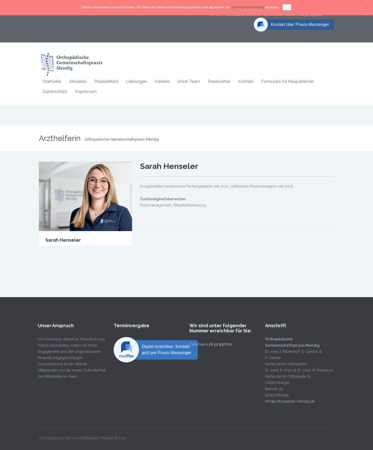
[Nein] (366, 7)
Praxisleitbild (106, 81)
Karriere (162, 81)
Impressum (86, 91)
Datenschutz (55, 91)
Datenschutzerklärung (248, 7)
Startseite (52, 81)
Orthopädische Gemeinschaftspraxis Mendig (121, 139)
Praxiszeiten (219, 81)
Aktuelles (78, 81)
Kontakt (246, 81)
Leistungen (136, 81)
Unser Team (188, 81)
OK (286, 7)
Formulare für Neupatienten (287, 81)
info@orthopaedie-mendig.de (286, 401)
